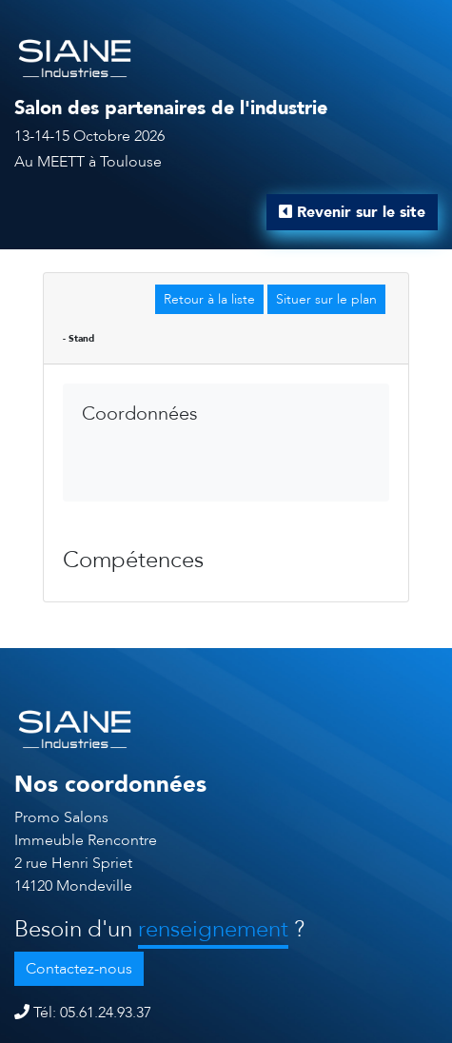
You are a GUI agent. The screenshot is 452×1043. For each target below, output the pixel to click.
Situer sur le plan (326, 299)
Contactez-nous (79, 968)
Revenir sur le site (352, 212)
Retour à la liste (209, 299)
